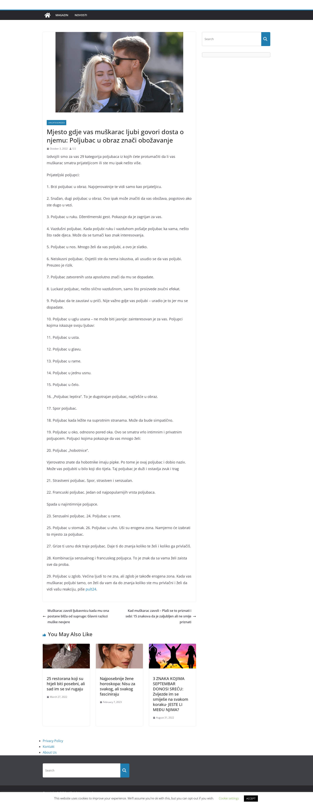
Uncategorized (56, 122)
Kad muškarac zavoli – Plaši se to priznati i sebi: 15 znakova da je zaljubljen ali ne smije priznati (161, 616)
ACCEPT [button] (251, 798)
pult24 (91, 589)
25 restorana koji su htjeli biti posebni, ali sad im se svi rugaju (66, 684)
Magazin (61, 15)
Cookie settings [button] (229, 798)
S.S (74, 148)
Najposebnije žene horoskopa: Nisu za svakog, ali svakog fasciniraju (117, 686)
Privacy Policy (53, 741)
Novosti (81, 15)
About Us (50, 752)
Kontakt (48, 746)
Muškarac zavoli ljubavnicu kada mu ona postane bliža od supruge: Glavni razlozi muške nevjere (76, 616)
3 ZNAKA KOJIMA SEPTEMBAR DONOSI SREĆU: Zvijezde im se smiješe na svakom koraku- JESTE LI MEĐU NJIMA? (170, 694)
